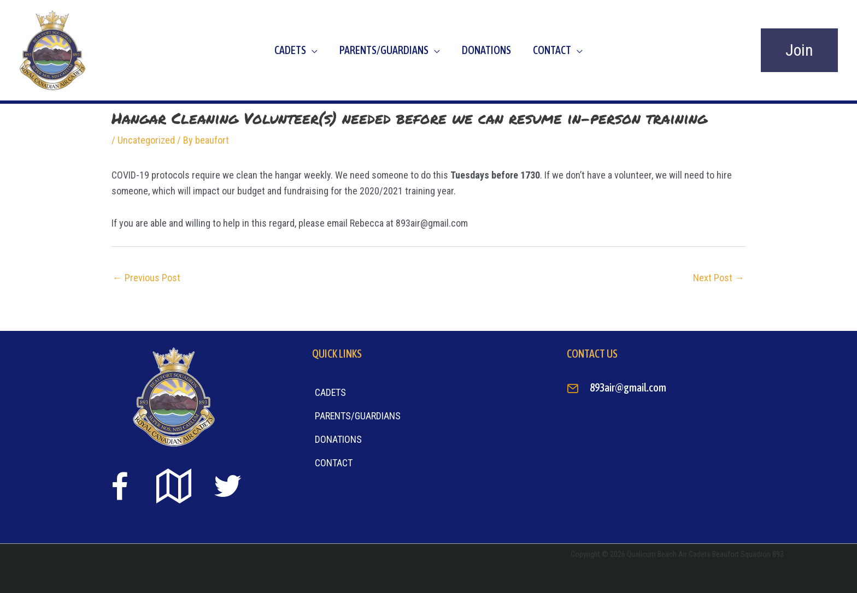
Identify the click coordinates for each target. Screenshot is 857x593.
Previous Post (146, 277)
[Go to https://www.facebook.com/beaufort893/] (119, 488)
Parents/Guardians (383, 50)
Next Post (718, 277)
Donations (486, 50)
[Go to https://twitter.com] (227, 486)
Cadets (290, 50)
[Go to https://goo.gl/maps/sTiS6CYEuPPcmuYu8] (173, 487)
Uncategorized (146, 140)
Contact (552, 50)
